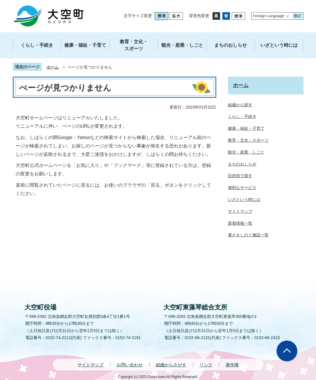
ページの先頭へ (286, 351)
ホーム (53, 67)
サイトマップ (90, 364)
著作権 (232, 364)
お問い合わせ (130, 364)
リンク (206, 364)
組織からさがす (171, 364)
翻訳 (297, 16)
